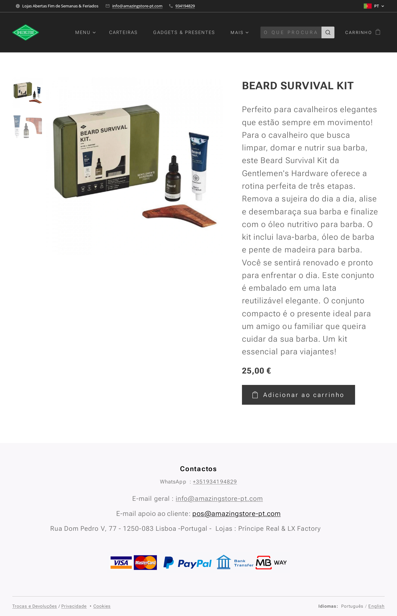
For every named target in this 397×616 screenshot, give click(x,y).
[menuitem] (89, 32)
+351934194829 (215, 482)
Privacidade (74, 606)
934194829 (185, 6)
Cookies (102, 606)
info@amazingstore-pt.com (137, 6)
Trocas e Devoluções (34, 606)
